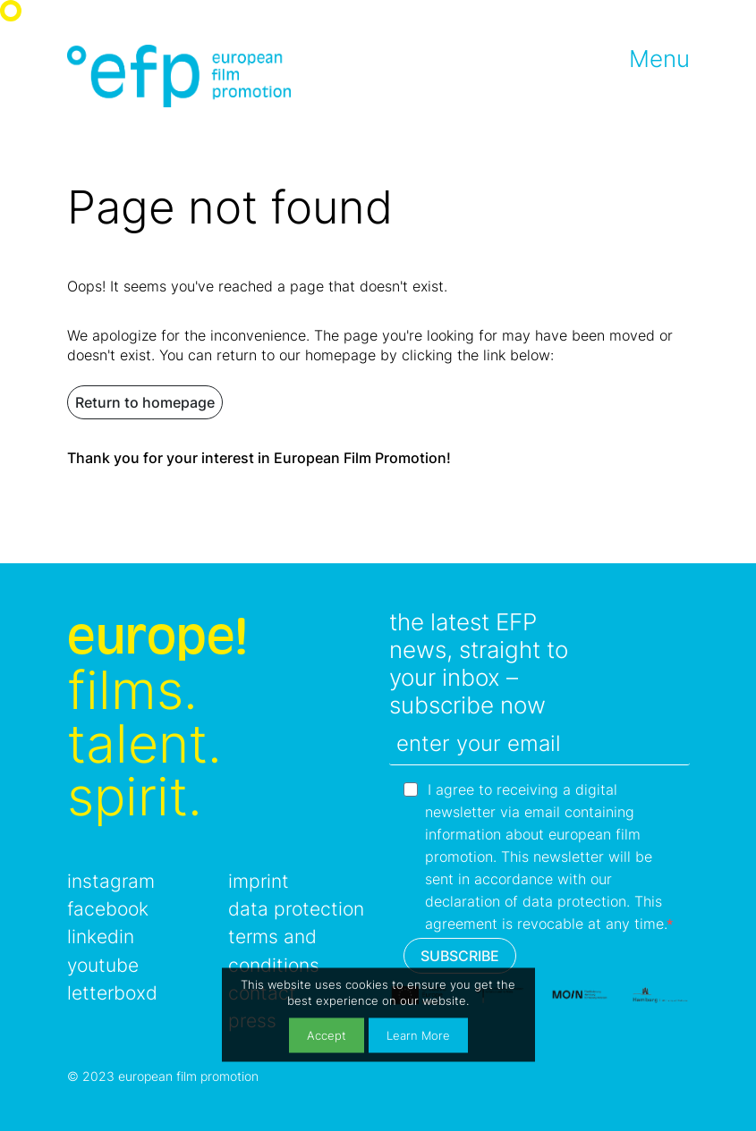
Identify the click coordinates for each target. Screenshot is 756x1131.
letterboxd (112, 993)
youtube (103, 965)
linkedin (100, 936)
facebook (108, 909)
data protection (296, 909)
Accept (326, 1035)
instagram (111, 881)
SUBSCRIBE (459, 956)
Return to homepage (145, 402)
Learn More (418, 1035)
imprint (258, 881)
